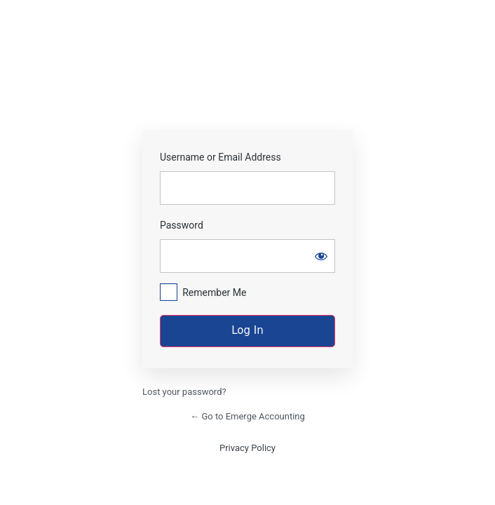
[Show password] (321, 256)
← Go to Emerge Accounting (247, 416)
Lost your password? (184, 391)
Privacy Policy (247, 448)
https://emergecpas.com (247, 86)
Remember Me (214, 292)
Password (181, 225)
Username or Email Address (220, 157)
